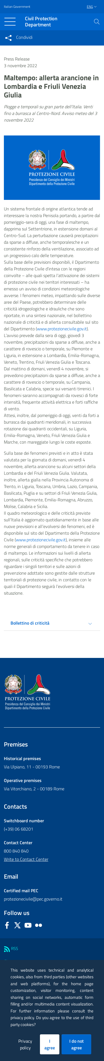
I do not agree (76, 1044)
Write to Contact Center (26, 859)
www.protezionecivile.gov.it (62, 328)
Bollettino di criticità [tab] (30, 623)
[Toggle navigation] (10, 21)
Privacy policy (25, 1044)
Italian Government (17, 6)
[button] (96, 21)
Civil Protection (41, 22)
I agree (49, 1044)
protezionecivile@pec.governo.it (33, 899)
